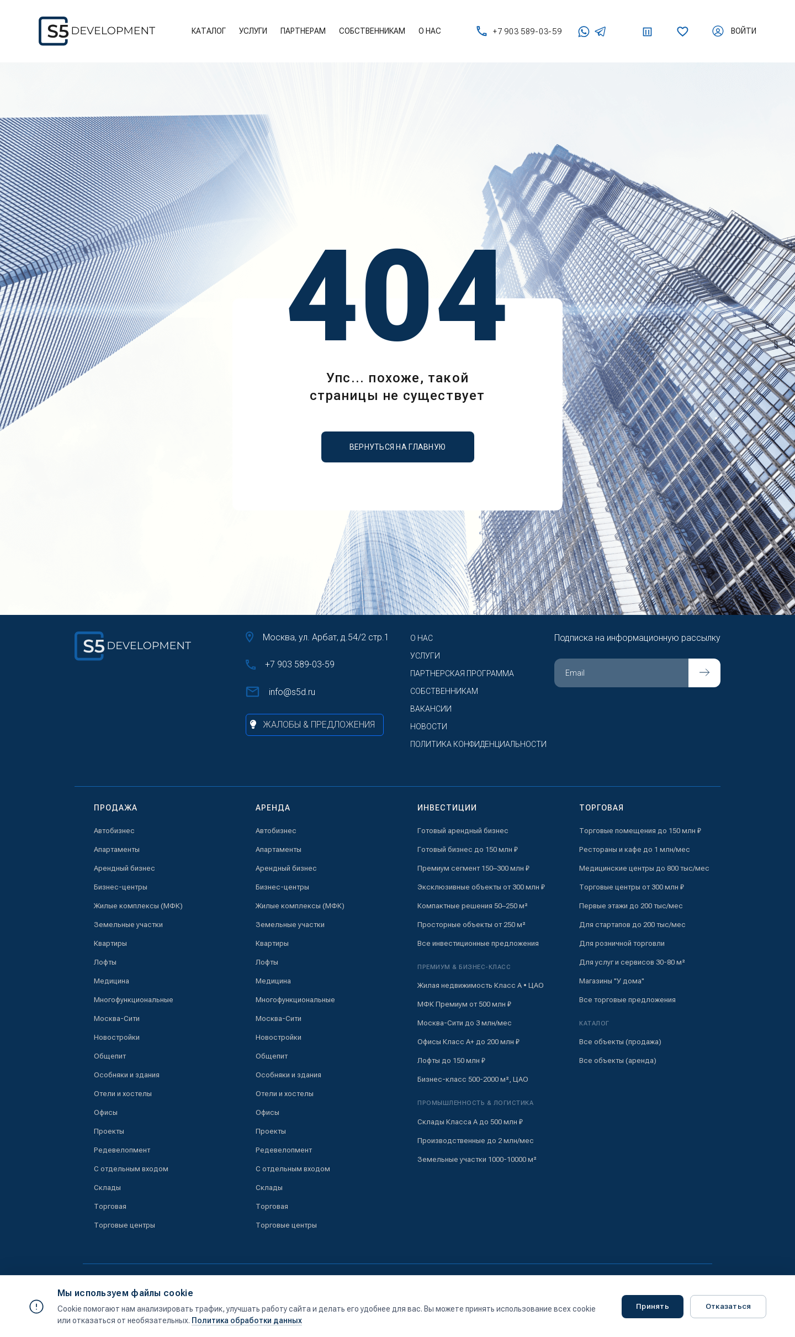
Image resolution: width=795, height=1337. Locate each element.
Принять (649, 1306)
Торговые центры (124, 1225)
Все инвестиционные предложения (478, 943)
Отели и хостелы (123, 1093)
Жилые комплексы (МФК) (138, 906)
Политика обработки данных (247, 1320)
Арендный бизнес (124, 868)
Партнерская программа (462, 673)
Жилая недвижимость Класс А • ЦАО (480, 985)
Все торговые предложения (627, 1000)
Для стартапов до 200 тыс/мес (632, 924)
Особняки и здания (127, 1075)
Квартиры (110, 943)
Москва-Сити (117, 1018)
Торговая (110, 1206)
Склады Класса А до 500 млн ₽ (470, 1122)
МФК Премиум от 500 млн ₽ (464, 1004)
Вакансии (431, 708)
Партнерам (303, 31)
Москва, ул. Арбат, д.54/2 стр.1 (317, 637)
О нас (429, 31)
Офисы (106, 1112)
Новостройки (117, 1037)
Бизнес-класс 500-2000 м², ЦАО (472, 1079)
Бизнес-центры (120, 887)
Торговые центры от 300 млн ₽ (631, 887)
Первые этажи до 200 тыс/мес (631, 906)
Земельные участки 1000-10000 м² (477, 1159)
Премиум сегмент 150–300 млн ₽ (473, 868)
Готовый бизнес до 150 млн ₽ (467, 849)
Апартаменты (117, 849)
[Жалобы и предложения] (315, 725)
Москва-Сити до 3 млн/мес (464, 1023)
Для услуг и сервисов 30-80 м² (632, 962)
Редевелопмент (122, 1150)
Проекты (109, 1131)
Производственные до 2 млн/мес (475, 1140)
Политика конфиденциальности (478, 744)
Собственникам (372, 31)
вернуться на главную (397, 447)
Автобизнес (114, 831)
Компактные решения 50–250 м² (472, 906)
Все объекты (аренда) (617, 1060)
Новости (428, 726)
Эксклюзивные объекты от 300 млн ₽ (481, 887)
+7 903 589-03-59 (518, 31)
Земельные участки (128, 924)
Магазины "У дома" (611, 981)
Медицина (111, 981)
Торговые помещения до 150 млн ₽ (640, 831)
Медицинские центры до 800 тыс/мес (644, 868)
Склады (107, 1187)
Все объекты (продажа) (620, 1042)
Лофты (105, 962)
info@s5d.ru (280, 691)
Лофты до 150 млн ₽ (451, 1060)
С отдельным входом (131, 1169)
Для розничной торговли (622, 943)
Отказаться (727, 1306)
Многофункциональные (133, 1000)
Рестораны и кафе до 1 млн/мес (634, 849)
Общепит (110, 1056)
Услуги (253, 31)
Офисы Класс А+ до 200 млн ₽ (468, 1042)
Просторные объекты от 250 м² (471, 924)
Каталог (209, 31)
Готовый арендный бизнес (462, 831)
